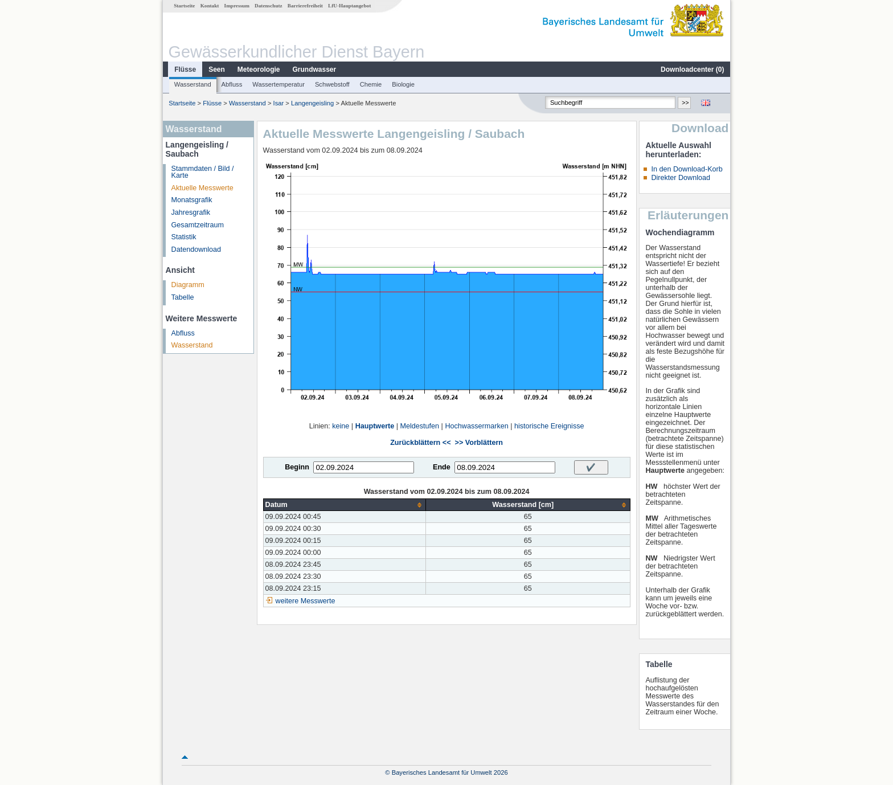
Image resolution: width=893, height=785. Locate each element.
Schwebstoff (332, 84)
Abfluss (232, 84)
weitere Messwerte (305, 601)
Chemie (371, 84)
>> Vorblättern (479, 443)
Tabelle (182, 297)
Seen (216, 69)
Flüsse (185, 69)
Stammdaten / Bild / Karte (202, 172)
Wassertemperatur (278, 84)
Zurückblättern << (420, 443)
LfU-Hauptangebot (349, 6)
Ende (441, 467)
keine (340, 426)
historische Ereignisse (549, 426)
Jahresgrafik (191, 212)
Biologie (403, 84)
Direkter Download (680, 178)
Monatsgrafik (191, 200)
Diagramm (187, 285)
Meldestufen (420, 426)
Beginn (297, 467)
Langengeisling (312, 103)
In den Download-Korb (686, 169)
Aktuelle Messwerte (202, 188)
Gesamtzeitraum (197, 225)
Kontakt (209, 6)
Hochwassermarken (476, 426)
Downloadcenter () (692, 69)
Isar (278, 103)
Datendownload (196, 250)
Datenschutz (268, 6)
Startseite (184, 6)
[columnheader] (344, 505)
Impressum (236, 6)
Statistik (183, 237)
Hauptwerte (375, 426)
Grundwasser (315, 69)
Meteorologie (258, 69)
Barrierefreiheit (305, 6)
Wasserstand (192, 84)
